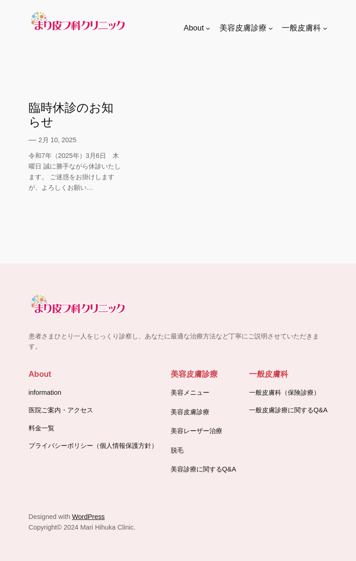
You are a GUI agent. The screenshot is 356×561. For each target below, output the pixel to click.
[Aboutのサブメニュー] (208, 28)
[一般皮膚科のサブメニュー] (325, 28)
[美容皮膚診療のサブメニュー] (270, 28)
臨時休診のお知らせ (71, 114)
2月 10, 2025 (58, 140)
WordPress (88, 516)
